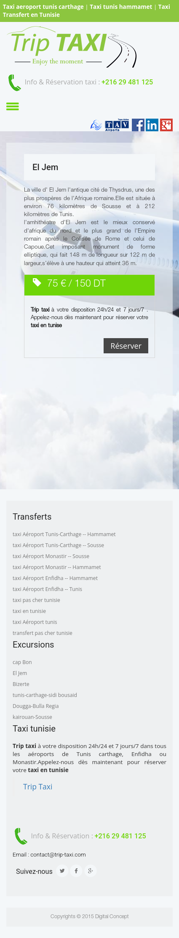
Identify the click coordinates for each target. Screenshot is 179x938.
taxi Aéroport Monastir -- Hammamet (57, 567)
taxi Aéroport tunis (35, 622)
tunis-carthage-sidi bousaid (45, 695)
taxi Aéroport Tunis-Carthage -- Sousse (58, 545)
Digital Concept (112, 916)
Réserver (126, 346)
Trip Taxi (37, 786)
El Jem (20, 673)
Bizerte (21, 684)
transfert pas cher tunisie (42, 633)
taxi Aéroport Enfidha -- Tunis (47, 589)
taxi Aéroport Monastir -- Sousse (51, 556)
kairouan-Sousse (32, 717)
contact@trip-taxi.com (57, 854)
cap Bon (22, 662)
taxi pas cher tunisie (36, 600)
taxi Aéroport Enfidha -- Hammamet (55, 578)
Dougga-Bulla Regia (36, 706)
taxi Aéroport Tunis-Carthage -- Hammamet (64, 534)
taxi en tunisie (29, 611)
